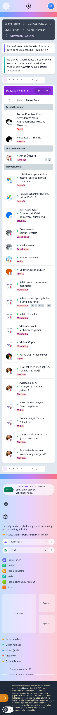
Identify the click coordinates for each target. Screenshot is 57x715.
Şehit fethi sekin (28, 314)
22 (31, 79)
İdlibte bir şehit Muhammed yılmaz (30, 328)
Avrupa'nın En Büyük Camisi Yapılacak (31, 404)
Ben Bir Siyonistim (29, 257)
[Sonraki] (37, 79)
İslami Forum (12, 23)
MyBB (28, 669)
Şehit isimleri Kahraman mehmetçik (33, 283)
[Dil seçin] (5, 542)
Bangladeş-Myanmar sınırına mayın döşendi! (32, 452)
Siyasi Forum (12, 29)
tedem (29, 674)
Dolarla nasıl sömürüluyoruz (28, 231)
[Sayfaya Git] (42, 79)
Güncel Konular (36, 29)
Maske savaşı (26, 245)
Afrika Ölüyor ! (27, 155)
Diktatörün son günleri (32, 269)
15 (49, 305)
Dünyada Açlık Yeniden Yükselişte (32, 420)
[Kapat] (6, 6)
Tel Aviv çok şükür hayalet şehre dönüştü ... (34, 195)
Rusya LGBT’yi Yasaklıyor (33, 354)
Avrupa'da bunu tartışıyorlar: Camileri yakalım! (31, 386)
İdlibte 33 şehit (27, 342)
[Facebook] (6, 504)
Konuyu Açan (32, 99)
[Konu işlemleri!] (38, 90)
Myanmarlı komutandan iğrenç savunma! (33, 436)
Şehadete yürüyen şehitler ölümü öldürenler (34, 299)
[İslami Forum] (29, 6)
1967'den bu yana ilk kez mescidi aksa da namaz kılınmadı (33, 177)
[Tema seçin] (5, 550)
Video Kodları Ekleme (29, 137)
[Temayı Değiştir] (28, 550)
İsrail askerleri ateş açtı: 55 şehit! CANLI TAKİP (34, 368)
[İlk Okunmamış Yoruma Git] (17, 155)
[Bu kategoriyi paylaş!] (46, 90)
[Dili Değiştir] (28, 542)
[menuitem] (51, 6)
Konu (19, 99)
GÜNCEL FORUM (37, 23)
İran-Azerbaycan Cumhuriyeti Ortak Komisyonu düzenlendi (32, 213)
